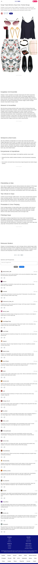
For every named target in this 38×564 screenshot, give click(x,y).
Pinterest (9, 548)
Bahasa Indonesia (32, 555)
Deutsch (14, 555)
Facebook (9, 546)
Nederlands (24, 558)
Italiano (20, 555)
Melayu (30, 558)
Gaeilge (9, 561)
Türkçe (3, 561)
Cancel (15, 266)
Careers (9, 540)
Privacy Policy (28, 540)
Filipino (15, 561)
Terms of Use (28, 541)
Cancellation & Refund (28, 548)
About (9, 538)
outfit (4, 13)
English (34, 561)
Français (9, 555)
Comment (22, 266)
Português (3, 558)
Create (35, 1)
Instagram (9, 545)
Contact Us (9, 541)
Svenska (28, 561)
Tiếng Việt (22, 561)
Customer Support (28, 546)
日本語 (25, 555)
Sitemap (28, 538)
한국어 (18, 558)
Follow (11, 13)
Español (3, 555)
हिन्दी (14, 558)
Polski (35, 558)
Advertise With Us (28, 545)
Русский (9, 558)
